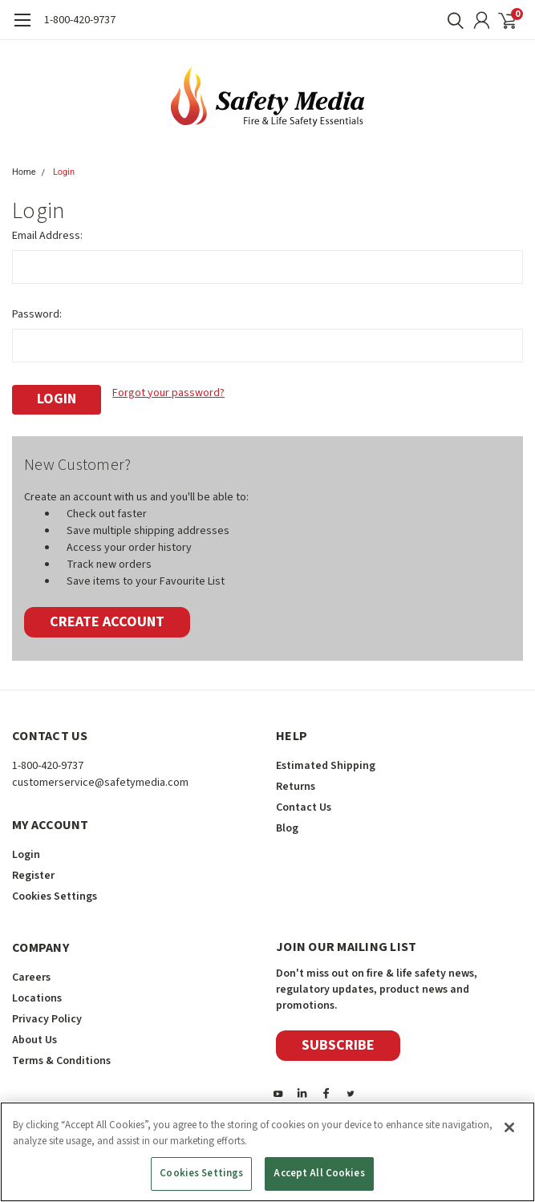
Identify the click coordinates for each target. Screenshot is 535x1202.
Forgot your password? (168, 393)
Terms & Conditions (61, 1056)
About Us (34, 1035)
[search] (452, 20)
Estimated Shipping (325, 761)
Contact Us (303, 803)
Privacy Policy (47, 1014)
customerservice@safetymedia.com (100, 778)
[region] (267, 1152)
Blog (287, 823)
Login (64, 172)
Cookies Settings (54, 892)
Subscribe (338, 1040)
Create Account (107, 617)
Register (33, 871)
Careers (31, 973)
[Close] (509, 1127)
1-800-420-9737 (80, 20)
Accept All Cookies (319, 1173)
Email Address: (47, 236)
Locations (37, 993)
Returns (295, 782)
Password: (37, 314)
